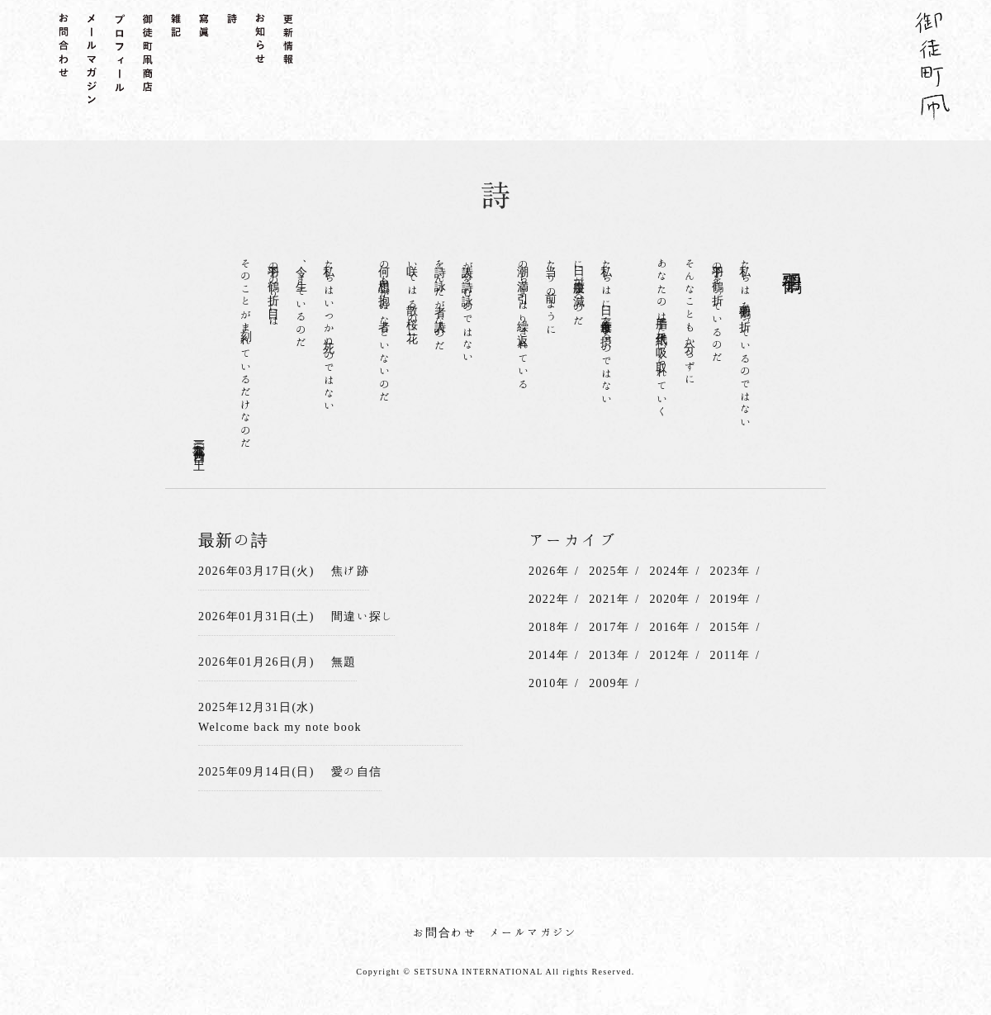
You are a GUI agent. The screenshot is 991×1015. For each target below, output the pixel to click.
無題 (344, 661)
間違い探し (363, 616)
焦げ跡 (350, 570)
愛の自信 (356, 771)
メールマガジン (533, 932)
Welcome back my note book (280, 727)
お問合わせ (445, 932)
